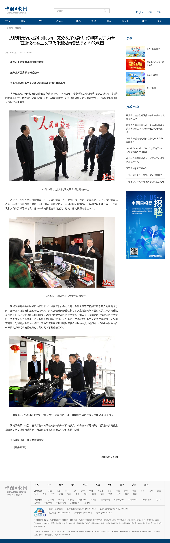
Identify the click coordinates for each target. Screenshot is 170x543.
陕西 (118, 494)
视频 (78, 21)
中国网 (71, 500)
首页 (7, 21)
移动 (150, 12)
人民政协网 (75, 503)
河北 (66, 491)
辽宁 (83, 491)
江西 (142, 491)
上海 (109, 491)
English (140, 12)
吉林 (91, 491)
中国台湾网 (132, 500)
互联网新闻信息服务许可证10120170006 (81, 509)
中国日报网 (9, 28)
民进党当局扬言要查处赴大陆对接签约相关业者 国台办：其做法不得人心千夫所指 (145, 128)
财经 (73, 484)
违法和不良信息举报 (56, 509)
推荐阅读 (132, 107)
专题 (129, 38)
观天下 (125, 21)
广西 (61, 494)
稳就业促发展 (152, 75)
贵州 (94, 494)
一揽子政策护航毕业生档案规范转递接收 (145, 182)
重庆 (77, 494)
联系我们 (19, 495)
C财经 (59, 21)
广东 (53, 494)
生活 (85, 484)
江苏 (118, 491)
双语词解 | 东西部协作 (136, 168)
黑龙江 (100, 491)
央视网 (93, 500)
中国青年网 (105, 500)
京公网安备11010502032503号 (60, 513)
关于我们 (10, 495)
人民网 (51, 500)
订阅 (158, 12)
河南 (159, 491)
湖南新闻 (18, 28)
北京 (50, 491)
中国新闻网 (61, 503)
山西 (75, 491)
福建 (134, 491)
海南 (69, 494)
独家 (134, 484)
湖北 (36, 494)
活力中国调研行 (153, 49)
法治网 (87, 503)
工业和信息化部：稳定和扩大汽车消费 (144, 175)
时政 (23, 21)
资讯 (41, 21)
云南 (102, 494)
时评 (49, 484)
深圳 (135, 494)
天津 (58, 491)
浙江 (126, 491)
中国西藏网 (146, 500)
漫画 (109, 21)
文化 (159, 21)
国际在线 (82, 500)
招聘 (146, 484)
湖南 (44, 494)
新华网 (61, 500)
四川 (86, 494)
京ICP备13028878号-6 (104, 513)
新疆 (127, 494)
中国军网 (48, 503)
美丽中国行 (151, 88)
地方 (144, 21)
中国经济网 (119, 500)
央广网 (158, 500)
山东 (151, 491)
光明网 (37, 503)
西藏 (110, 494)
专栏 (93, 21)
